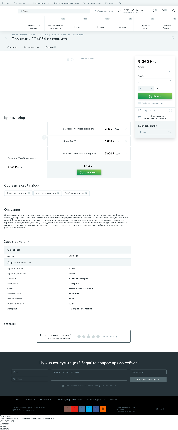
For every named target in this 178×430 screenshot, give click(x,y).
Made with (161, 409)
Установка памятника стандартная (79, 153)
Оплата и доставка (92, 3)
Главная (5, 3)
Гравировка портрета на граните (78, 129)
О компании (21, 3)
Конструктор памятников (66, 3)
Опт (120, 3)
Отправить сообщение (148, 379)
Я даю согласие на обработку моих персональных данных (90, 386)
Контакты (109, 3)
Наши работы (41, 3)
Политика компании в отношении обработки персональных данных (126, 409)
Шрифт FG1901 (70, 141)
